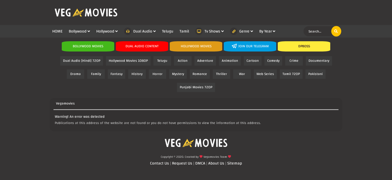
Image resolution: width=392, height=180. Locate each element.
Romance (199, 74)
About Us (216, 163)
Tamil (184, 31)
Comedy (273, 61)
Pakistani (315, 74)
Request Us (182, 163)
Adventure (205, 61)
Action (183, 61)
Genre (240, 31)
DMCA (200, 163)
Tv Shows (207, 31)
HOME (57, 31)
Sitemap (234, 163)
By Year (265, 31)
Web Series (265, 74)
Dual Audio (138, 31)
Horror (157, 74)
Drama (75, 74)
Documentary (318, 61)
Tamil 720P (291, 74)
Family (96, 74)
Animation (230, 61)
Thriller (221, 74)
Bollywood (77, 31)
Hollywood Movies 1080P (128, 61)
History (137, 74)
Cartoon (252, 61)
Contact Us (159, 163)
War (242, 74)
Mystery (178, 74)
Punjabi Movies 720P (196, 87)
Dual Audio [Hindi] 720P (81, 61)
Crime (294, 61)
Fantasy (116, 74)
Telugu (167, 31)
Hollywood (105, 31)
